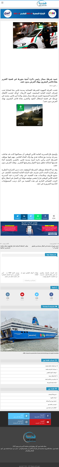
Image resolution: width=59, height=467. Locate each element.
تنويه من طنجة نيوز (52, 404)
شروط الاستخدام (52, 394)
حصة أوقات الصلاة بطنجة (51, 366)
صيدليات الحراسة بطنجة (52, 369)
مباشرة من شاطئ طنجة (51, 379)
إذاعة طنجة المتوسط (51, 382)
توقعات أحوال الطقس (51, 372)
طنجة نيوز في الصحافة (51, 401)
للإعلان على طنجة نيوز (51, 407)
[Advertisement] (29, 62)
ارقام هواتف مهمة (53, 376)
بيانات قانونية (53, 397)
